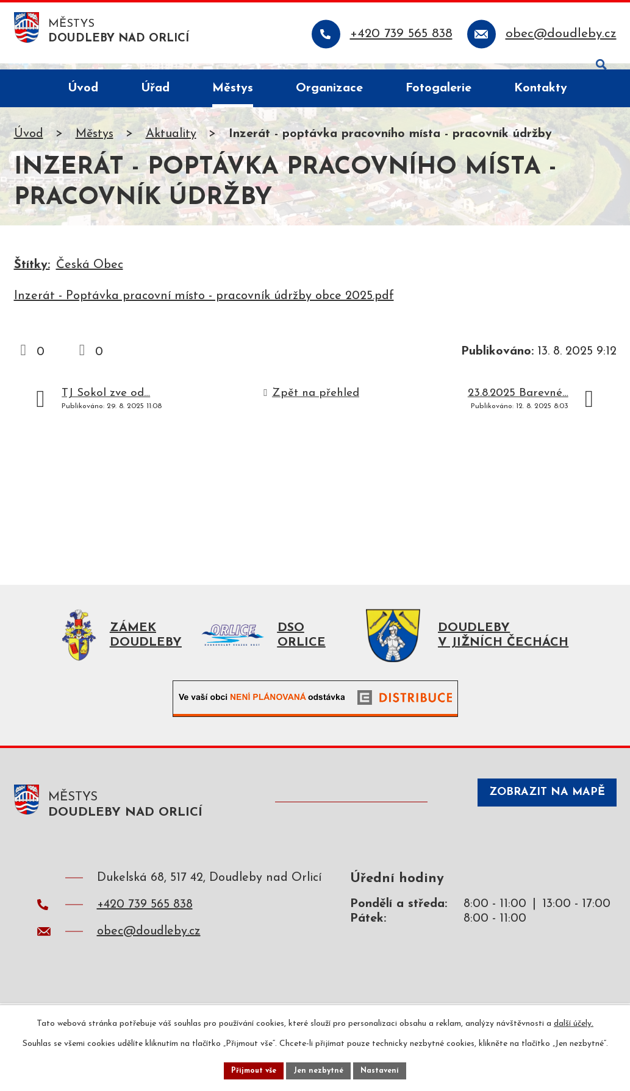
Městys (94, 140)
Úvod (28, 140)
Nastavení (388, 1068)
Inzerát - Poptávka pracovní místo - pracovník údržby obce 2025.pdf (204, 302)
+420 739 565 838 (145, 922)
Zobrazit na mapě (533, 817)
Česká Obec (89, 271)
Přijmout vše (247, 1068)
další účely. (573, 1020)
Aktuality (171, 140)
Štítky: (32, 271)
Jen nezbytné (320, 1068)
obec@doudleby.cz (149, 949)
